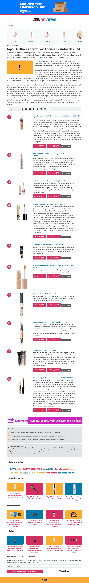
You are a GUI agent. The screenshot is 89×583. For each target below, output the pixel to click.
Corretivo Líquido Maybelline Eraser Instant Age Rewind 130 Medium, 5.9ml (57, 117)
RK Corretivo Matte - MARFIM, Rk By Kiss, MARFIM (50, 322)
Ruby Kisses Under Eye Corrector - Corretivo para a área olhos (53, 266)
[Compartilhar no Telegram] (33, 108)
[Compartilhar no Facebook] (22, 108)
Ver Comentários (66, 146)
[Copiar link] (48, 108)
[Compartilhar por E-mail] (44, 108)
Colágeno (27, 472)
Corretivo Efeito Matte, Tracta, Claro (46, 294)
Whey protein (39, 472)
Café (18, 469)
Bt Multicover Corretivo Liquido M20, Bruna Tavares (51, 181)
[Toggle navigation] (9, 19)
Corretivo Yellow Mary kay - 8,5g (44, 350)
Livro (13, 469)
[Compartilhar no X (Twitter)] (26, 108)
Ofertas (39, 146)
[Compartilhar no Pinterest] (37, 108)
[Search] (41, 25)
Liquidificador (66, 472)
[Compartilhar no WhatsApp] (18, 108)
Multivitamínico (32, 469)
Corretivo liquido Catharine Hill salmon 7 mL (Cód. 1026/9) (53, 378)
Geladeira (48, 469)
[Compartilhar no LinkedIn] (29, 108)
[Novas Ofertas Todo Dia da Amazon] (44, 7)
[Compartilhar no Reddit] (41, 108)
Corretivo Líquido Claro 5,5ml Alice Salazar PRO (50, 204)
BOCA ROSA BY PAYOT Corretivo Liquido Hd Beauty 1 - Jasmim (51, 155)
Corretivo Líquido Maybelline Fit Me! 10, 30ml (48, 244)
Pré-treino (52, 472)
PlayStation (60, 469)
